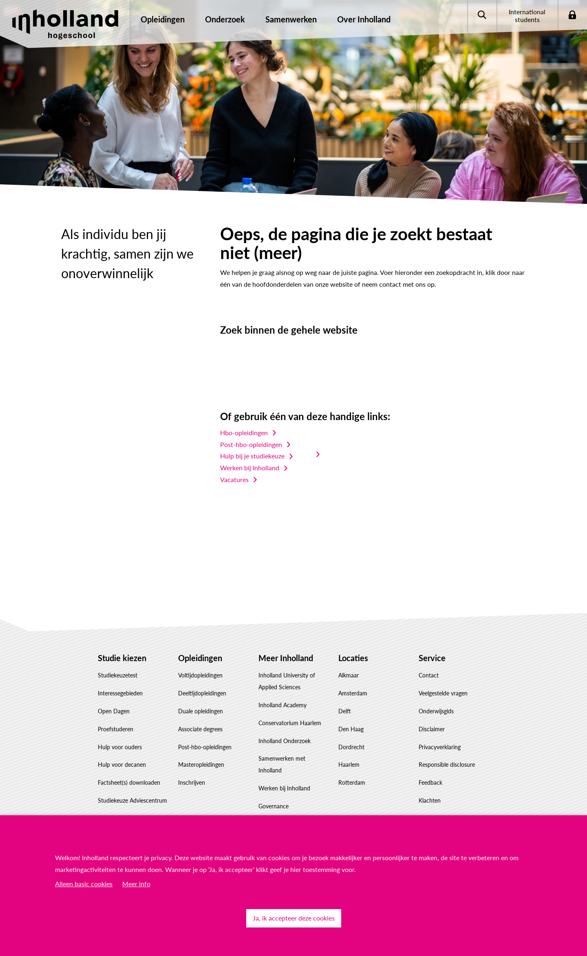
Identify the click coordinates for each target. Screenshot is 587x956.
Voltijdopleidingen (200, 675)
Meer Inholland (285, 658)
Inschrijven (191, 782)
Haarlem (349, 764)
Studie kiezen (122, 658)
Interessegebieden (120, 693)
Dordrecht (351, 747)
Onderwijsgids (436, 711)
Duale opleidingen (200, 711)
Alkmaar (348, 675)
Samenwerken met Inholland (281, 764)
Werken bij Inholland (249, 467)
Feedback (430, 782)
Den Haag (351, 729)
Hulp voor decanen (122, 764)
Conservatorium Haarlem (289, 722)
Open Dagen (114, 711)
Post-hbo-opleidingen (251, 444)
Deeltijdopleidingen (202, 693)
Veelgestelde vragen (443, 693)
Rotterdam (351, 782)
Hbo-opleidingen (244, 432)
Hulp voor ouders (120, 747)
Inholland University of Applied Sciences (286, 681)
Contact (429, 675)
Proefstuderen (115, 729)
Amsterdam (352, 693)
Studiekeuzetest (117, 675)
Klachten (430, 800)
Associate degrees (200, 729)
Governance (273, 806)
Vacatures (234, 479)
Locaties (353, 658)
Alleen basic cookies (84, 883)
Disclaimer (432, 729)
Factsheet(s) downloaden (129, 782)
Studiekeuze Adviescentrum (132, 800)
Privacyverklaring (440, 747)
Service (432, 658)
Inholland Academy (282, 705)
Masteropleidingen (201, 764)
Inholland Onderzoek (284, 740)
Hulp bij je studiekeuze (252, 456)
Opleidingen (200, 658)
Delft (344, 711)
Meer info (136, 883)
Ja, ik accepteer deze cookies (294, 918)
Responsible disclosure (447, 764)
